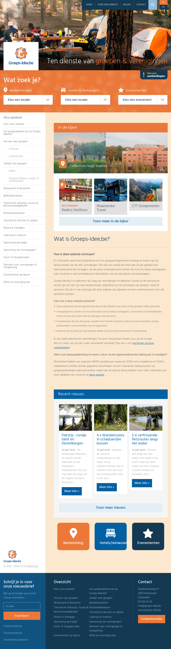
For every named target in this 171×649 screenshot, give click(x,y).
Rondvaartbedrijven (14, 213)
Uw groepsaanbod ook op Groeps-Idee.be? (22, 132)
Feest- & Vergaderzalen (16, 257)
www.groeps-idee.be (149, 610)
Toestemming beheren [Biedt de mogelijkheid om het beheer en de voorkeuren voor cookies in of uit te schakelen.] (16, 639)
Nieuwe (154, 74)
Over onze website (108, 4)
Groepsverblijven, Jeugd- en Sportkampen (24, 179)
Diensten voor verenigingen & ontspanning (20, 266)
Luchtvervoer (16, 156)
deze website (96, 375)
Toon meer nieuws (110, 508)
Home (89, 4)
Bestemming (73, 537)
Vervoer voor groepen (16, 141)
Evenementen (148, 537)
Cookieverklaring (13, 626)
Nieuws (127, 4)
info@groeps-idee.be (149, 606)
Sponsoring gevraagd (15, 243)
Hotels (12, 171)
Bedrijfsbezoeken (13, 196)
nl (163, 2)
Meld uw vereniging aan (17, 282)
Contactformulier (152, 619)
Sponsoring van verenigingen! (20, 250)
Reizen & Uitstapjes (14, 228)
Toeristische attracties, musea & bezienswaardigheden (21, 204)
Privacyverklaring (13, 633)
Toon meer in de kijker (110, 221)
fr (163, 7)
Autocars (14, 149)
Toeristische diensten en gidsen (21, 220)
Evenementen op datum (17, 275)
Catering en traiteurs (15, 235)
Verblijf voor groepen (15, 164)
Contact (141, 4)
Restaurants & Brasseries (17, 188)
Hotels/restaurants (113, 537)
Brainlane (33, 566)
